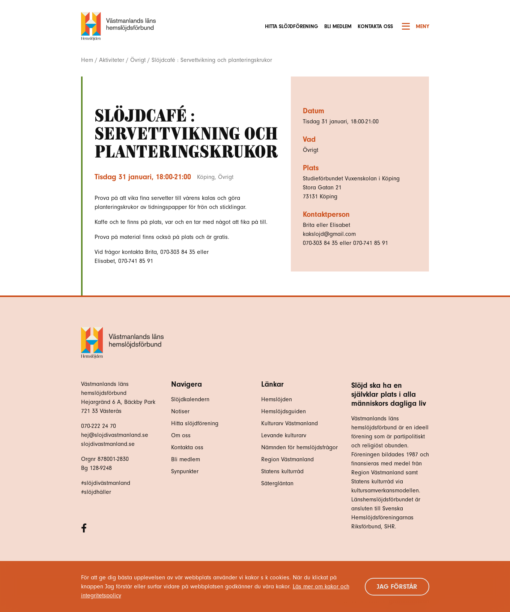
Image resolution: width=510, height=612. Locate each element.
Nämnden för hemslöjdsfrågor (299, 447)
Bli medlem (338, 26)
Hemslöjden (276, 399)
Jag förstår (397, 587)
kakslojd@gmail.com (329, 234)
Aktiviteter (111, 60)
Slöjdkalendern (190, 399)
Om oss (181, 435)
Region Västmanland (287, 459)
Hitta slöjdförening (291, 26)
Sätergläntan (278, 483)
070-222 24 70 (98, 426)
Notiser (180, 411)
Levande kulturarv (283, 435)
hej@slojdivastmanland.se (114, 435)
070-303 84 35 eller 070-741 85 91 (345, 243)
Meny (415, 26)
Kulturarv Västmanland (289, 423)
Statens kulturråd (282, 471)
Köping (206, 177)
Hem (87, 60)
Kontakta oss (375, 26)
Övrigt (138, 60)
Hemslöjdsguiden (283, 411)
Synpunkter (185, 471)
